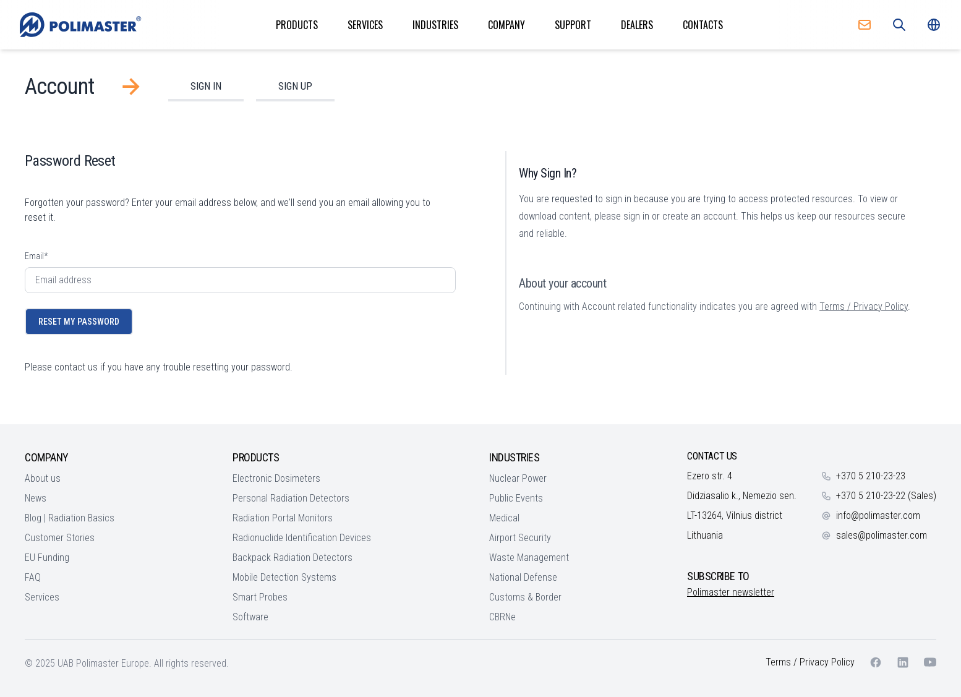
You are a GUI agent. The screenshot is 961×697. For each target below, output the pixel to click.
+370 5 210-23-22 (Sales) (886, 496)
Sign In (205, 86)
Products (297, 24)
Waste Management (529, 557)
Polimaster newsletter (730, 592)
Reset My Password (78, 322)
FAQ (33, 577)
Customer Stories (60, 538)
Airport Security (520, 538)
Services (365, 24)
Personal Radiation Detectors (291, 498)
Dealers (637, 24)
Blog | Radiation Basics (69, 518)
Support (573, 24)
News (35, 498)
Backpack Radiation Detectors (292, 557)
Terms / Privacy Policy (863, 306)
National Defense (523, 577)
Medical (504, 518)
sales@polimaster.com (881, 535)
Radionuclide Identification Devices (302, 538)
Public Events (516, 498)
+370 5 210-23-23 (870, 476)
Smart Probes (260, 597)
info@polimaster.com (878, 515)
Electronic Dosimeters (276, 478)
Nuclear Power (518, 478)
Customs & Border (525, 597)
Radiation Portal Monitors (283, 518)
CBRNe (502, 617)
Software (250, 617)
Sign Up (295, 86)
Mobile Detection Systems (284, 577)
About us (43, 478)
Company (506, 24)
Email (36, 256)
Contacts (703, 24)
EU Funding (47, 557)
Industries (435, 24)
